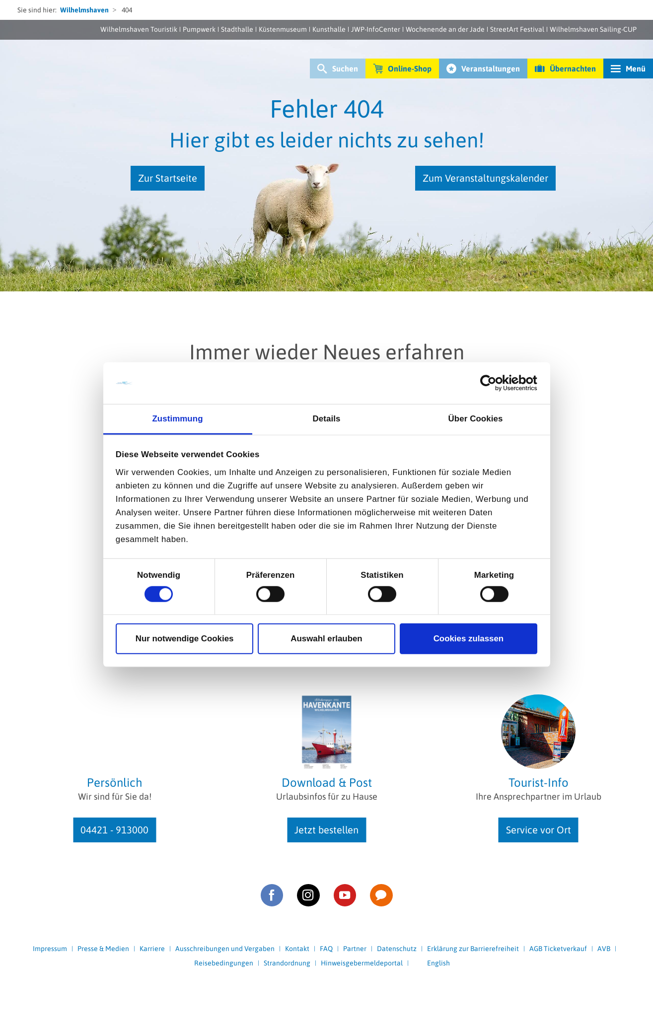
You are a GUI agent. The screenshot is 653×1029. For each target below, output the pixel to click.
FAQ (326, 949)
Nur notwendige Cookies (185, 638)
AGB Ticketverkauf (558, 949)
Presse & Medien (103, 949)
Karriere (152, 949)
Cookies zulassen (469, 638)
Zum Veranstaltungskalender (485, 178)
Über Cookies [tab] (475, 418)
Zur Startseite (167, 178)
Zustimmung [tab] (177, 418)
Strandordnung (287, 963)
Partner (354, 949)
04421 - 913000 (114, 829)
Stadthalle (237, 29)
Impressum (50, 949)
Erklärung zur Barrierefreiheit (473, 949)
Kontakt (297, 949)
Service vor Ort (538, 829)
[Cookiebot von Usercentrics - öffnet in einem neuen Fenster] (493, 383)
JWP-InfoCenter (375, 29)
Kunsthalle (329, 29)
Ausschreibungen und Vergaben (225, 949)
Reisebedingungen (223, 963)
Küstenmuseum (283, 29)
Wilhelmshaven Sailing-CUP (593, 29)
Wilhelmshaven (84, 10)
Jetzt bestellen (326, 829)
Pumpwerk (199, 29)
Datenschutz (397, 949)
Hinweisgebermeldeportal (362, 963)
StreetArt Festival (517, 29)
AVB (603, 949)
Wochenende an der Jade (445, 29)
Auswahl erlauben (326, 638)
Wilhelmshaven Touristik (138, 29)
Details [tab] (327, 418)
